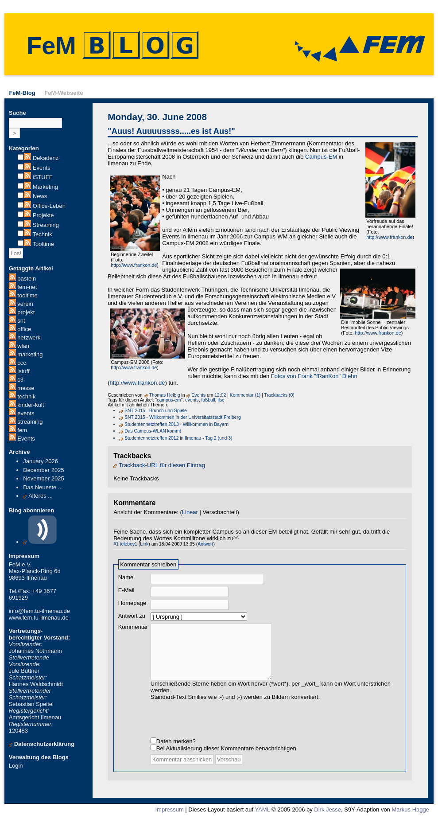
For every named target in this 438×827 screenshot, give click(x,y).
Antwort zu (131, 615)
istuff (23, 371)
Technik (42, 234)
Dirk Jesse (327, 818)
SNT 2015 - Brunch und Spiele (155, 410)
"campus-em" (169, 400)
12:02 (220, 395)
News (40, 196)
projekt (26, 312)
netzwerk (28, 337)
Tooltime (43, 244)
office (24, 329)
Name (126, 577)
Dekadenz (46, 158)
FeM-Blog (22, 93)
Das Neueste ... (43, 487)
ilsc (220, 400)
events (25, 413)
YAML (262, 818)
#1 (116, 544)
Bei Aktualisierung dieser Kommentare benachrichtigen (226, 757)
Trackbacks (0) (279, 395)
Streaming (46, 225)
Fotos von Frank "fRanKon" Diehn (314, 376)
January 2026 (40, 461)
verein (25, 303)
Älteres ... (40, 495)
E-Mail (126, 590)
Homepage (132, 603)
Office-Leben (49, 206)
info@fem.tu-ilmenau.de (39, 611)
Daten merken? (176, 750)
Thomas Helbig (164, 395)
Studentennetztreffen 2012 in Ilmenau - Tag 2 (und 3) (178, 438)
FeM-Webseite (63, 93)
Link (144, 544)
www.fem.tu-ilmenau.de (39, 617)
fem (22, 430)
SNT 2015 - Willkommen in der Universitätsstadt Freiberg (182, 417)
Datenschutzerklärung (44, 744)
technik (26, 396)
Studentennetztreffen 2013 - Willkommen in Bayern (176, 424)
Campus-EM (321, 156)
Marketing (45, 186)
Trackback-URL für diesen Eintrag (162, 465)
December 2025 (43, 470)
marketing (30, 354)
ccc (21, 362)
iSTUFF (43, 177)
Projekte (43, 215)
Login (16, 765)
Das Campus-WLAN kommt (152, 431)
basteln (26, 278)
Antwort (205, 544)
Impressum (169, 818)
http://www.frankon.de (389, 237)
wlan (23, 346)
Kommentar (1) (245, 395)
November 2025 (43, 478)
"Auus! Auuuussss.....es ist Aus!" (171, 131)
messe (25, 388)
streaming (30, 421)
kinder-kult (30, 405)
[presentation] (218, 726)
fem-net (27, 287)
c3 (20, 379)
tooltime (27, 295)
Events (41, 167)
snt (21, 320)
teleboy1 (128, 544)
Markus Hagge (410, 818)
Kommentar (133, 627)
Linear (190, 512)
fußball (208, 400)
